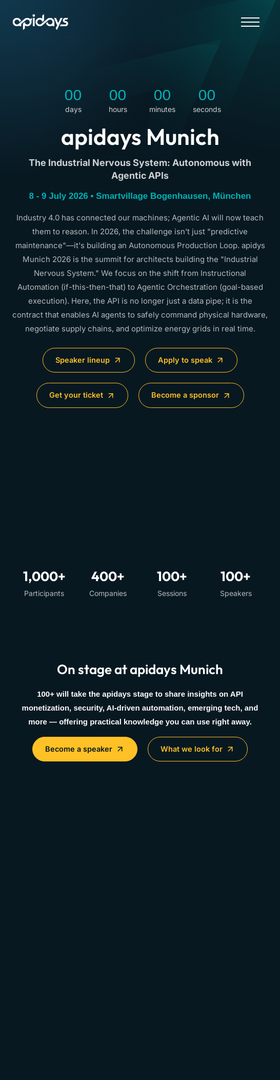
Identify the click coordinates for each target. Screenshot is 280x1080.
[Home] (53, 22)
